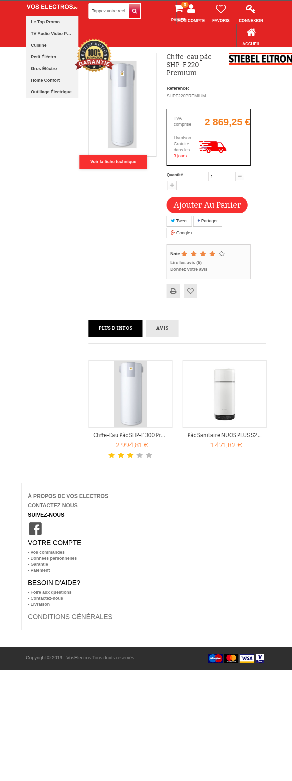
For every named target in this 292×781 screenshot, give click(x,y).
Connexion (251, 12)
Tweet (179, 220)
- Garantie (38, 564)
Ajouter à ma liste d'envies (190, 291)
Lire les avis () (186, 262)
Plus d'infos (115, 328)
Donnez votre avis (188, 269)
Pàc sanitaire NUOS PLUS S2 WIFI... (225, 435)
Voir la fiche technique (113, 161)
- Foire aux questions (50, 592)
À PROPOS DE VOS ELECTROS (68, 496)
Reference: (178, 88)
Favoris (221, 12)
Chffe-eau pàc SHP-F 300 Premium (130, 435)
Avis (162, 328)
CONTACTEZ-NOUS (53, 505)
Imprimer (173, 291)
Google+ (182, 232)
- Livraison (39, 604)
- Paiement (39, 570)
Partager (208, 220)
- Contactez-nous (45, 598)
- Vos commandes (46, 552)
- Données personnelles (52, 558)
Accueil (251, 35)
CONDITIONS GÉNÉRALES (70, 616)
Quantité (175, 175)
